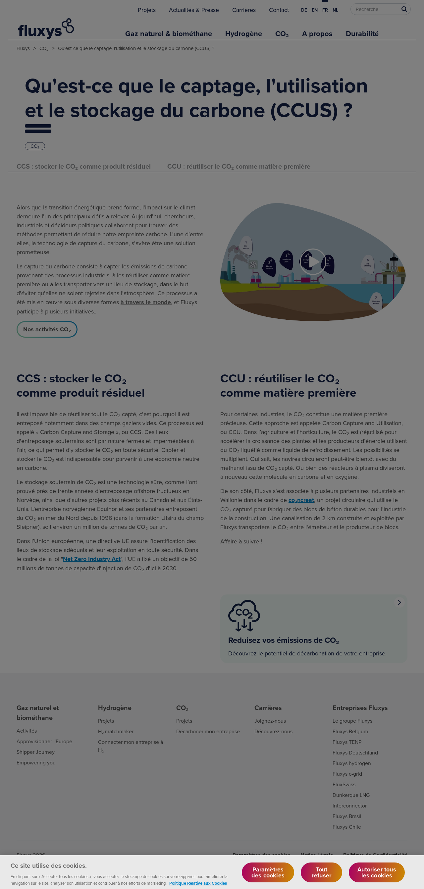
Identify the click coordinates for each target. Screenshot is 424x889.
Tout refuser (321, 876)
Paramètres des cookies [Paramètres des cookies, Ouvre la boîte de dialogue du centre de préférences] (268, 876)
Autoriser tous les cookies (376, 876)
